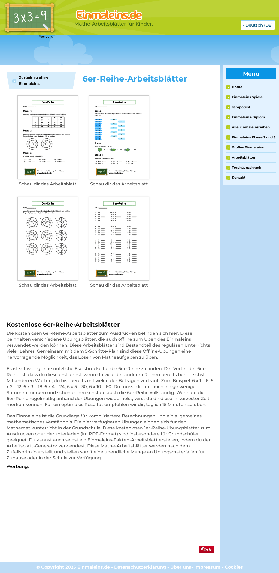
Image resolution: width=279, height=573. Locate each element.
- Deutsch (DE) (258, 25)
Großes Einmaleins (248, 147)
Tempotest (241, 107)
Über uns (180, 567)
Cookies (234, 567)
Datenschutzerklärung (140, 567)
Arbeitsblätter (244, 157)
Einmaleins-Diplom (248, 117)
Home (237, 87)
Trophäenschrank (246, 167)
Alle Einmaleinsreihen (251, 127)
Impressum (207, 567)
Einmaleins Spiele (247, 97)
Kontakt (238, 177)
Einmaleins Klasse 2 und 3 (253, 137)
